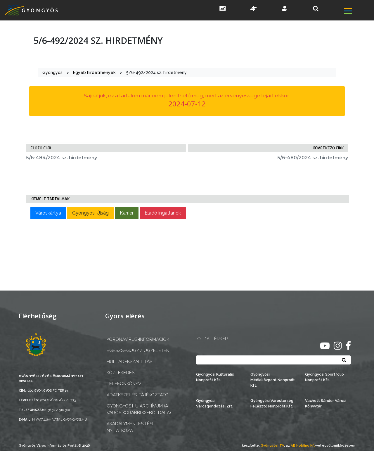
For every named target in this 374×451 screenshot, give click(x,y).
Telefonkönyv (124, 383)
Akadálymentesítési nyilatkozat (130, 427)
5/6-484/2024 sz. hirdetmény (61, 157)
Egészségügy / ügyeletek (138, 350)
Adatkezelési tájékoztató (138, 395)
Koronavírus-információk (138, 339)
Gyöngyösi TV (272, 445)
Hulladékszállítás (129, 361)
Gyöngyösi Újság (90, 213)
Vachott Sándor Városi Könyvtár (325, 403)
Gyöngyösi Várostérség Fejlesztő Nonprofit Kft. (271, 403)
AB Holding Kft (303, 445)
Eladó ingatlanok (163, 213)
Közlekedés (120, 372)
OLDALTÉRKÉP (212, 338)
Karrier (127, 213)
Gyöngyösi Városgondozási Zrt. (214, 403)
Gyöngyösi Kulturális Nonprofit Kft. (215, 377)
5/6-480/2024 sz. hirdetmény (312, 157)
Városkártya (48, 213)
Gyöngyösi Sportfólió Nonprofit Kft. (324, 377)
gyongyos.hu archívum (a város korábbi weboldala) (139, 409)
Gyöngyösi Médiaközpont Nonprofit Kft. (272, 380)
